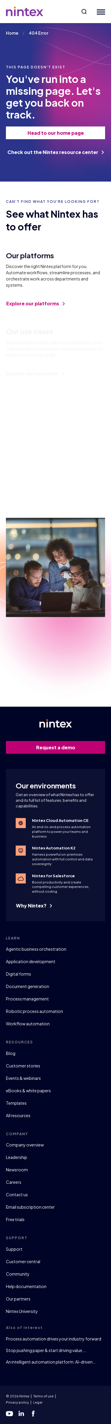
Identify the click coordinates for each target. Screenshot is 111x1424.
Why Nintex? (34, 905)
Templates (16, 1103)
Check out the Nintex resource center (55, 152)
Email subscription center (30, 1207)
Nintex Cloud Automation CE (60, 820)
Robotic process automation (34, 1011)
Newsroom (17, 1169)
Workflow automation (28, 1023)
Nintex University (22, 1311)
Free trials (15, 1219)
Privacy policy (17, 1402)
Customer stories (23, 1065)
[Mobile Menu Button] (99, 12)
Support (14, 1249)
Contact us (17, 1194)
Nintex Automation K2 (53, 848)
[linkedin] (21, 1413)
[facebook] (33, 1413)
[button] (84, 11)
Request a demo (67, 747)
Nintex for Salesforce (53, 875)
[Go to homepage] (24, 11)
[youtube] (9, 1413)
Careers (13, 1182)
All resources (18, 1115)
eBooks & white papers (28, 1090)
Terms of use (43, 1396)
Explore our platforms (35, 308)
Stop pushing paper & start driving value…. (46, 1350)
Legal (37, 1402)
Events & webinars (23, 1078)
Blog (10, 1053)
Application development (30, 961)
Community (18, 1274)
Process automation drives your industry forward (53, 1338)
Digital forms (18, 973)
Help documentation (26, 1286)
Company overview (25, 1144)
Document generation (27, 986)
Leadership (16, 1157)
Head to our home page (63, 133)
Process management (27, 998)
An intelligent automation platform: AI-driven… (51, 1361)
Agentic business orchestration (36, 949)
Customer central (23, 1261)
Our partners (18, 1298)
